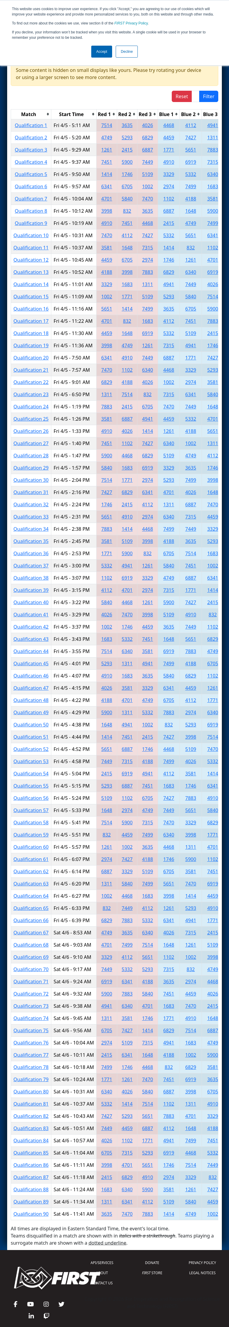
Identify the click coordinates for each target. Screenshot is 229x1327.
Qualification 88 (31, 1189)
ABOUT (102, 1272)
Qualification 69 (31, 957)
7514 (106, 125)
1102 (168, 198)
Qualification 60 (31, 847)
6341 (106, 186)
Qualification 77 (31, 1055)
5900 (127, 162)
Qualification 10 (31, 235)
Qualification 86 (31, 1165)
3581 (212, 198)
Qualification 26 (31, 431)
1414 (106, 174)
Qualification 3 (31, 149)
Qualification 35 (31, 541)
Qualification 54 (31, 773)
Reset (182, 96)
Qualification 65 (31, 908)
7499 (190, 186)
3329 (168, 174)
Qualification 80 (31, 1091)
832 (127, 211)
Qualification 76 (31, 1042)
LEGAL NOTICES (202, 1272)
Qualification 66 (31, 920)
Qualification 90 (31, 1214)
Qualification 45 (31, 663)
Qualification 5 (31, 174)
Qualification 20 (31, 357)
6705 (127, 186)
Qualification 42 (31, 627)
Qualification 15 (31, 296)
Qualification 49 (31, 712)
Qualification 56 (31, 798)
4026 (147, 125)
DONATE (152, 1262)
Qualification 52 (31, 749)
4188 (190, 198)
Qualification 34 (31, 529)
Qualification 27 (31, 443)
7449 (147, 162)
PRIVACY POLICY (202, 1262)
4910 (168, 162)
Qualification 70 (31, 969)
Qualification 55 (31, 786)
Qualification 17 (31, 321)
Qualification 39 (31, 590)
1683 (212, 186)
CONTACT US (102, 1283)
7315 (212, 162)
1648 (190, 211)
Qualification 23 (31, 394)
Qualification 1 (31, 125)
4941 (212, 125)
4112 (190, 125)
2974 (168, 186)
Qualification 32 (31, 504)
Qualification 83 (31, 1128)
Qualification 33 (31, 516)
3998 (106, 211)
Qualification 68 (31, 945)
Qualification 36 (31, 553)
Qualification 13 (31, 272)
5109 (147, 174)
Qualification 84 (31, 1140)
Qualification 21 (31, 370)
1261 (106, 149)
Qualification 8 (31, 211)
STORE (152, 1272)
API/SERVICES (102, 1262)
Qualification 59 (31, 834)
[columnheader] (31, 114)
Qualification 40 (31, 602)
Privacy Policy (131, 23)
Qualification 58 (31, 822)
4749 (106, 137)
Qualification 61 (31, 859)
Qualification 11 (31, 247)
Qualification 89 (31, 1201)
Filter (208, 96)
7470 (147, 198)
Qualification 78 (31, 1067)
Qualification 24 (31, 406)
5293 (127, 137)
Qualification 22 (31, 382)
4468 (168, 125)
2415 (127, 149)
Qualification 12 (31, 260)
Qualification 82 (31, 1116)
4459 (168, 137)
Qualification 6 (31, 186)
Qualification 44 (31, 651)
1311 (212, 137)
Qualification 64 (31, 896)
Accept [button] (101, 52)
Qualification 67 (31, 932)
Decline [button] (127, 52)
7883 (212, 149)
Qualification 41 (31, 614)
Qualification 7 (31, 198)
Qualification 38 (31, 578)
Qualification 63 (31, 883)
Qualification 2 (31, 137)
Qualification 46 (31, 675)
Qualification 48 (31, 700)
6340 (212, 174)
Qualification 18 (31, 333)
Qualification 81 (31, 1104)
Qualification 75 (31, 1030)
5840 (127, 198)
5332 (190, 174)
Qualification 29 (31, 468)
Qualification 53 (31, 761)
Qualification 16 (31, 308)
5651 (190, 149)
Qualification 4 (31, 162)
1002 (147, 186)
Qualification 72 (31, 993)
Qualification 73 (31, 1006)
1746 (127, 174)
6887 (147, 149)
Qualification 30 (31, 480)
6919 (190, 162)
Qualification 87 (31, 1177)
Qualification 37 (31, 565)
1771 (168, 149)
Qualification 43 (31, 639)
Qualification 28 (31, 455)
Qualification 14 (31, 284)
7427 (190, 137)
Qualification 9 (31, 223)
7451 (106, 162)
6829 (147, 137)
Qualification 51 (31, 737)
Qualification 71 (31, 981)
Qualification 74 (31, 1018)
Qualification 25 (31, 419)
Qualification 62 (31, 871)
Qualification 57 (31, 810)
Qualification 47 (31, 688)
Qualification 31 (31, 492)
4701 (106, 198)
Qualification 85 (31, 1152)
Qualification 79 (31, 1079)
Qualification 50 (31, 724)
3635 (127, 125)
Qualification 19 (31, 345)
